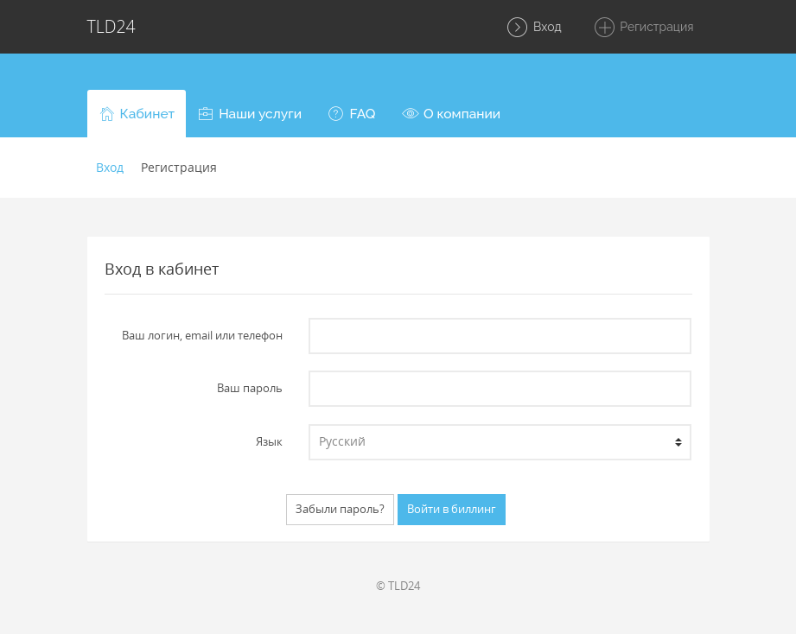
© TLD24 (398, 585)
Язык (269, 441)
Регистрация (643, 28)
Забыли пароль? (340, 509)
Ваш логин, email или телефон (202, 335)
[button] (137, 113)
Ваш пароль (250, 388)
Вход (533, 28)
